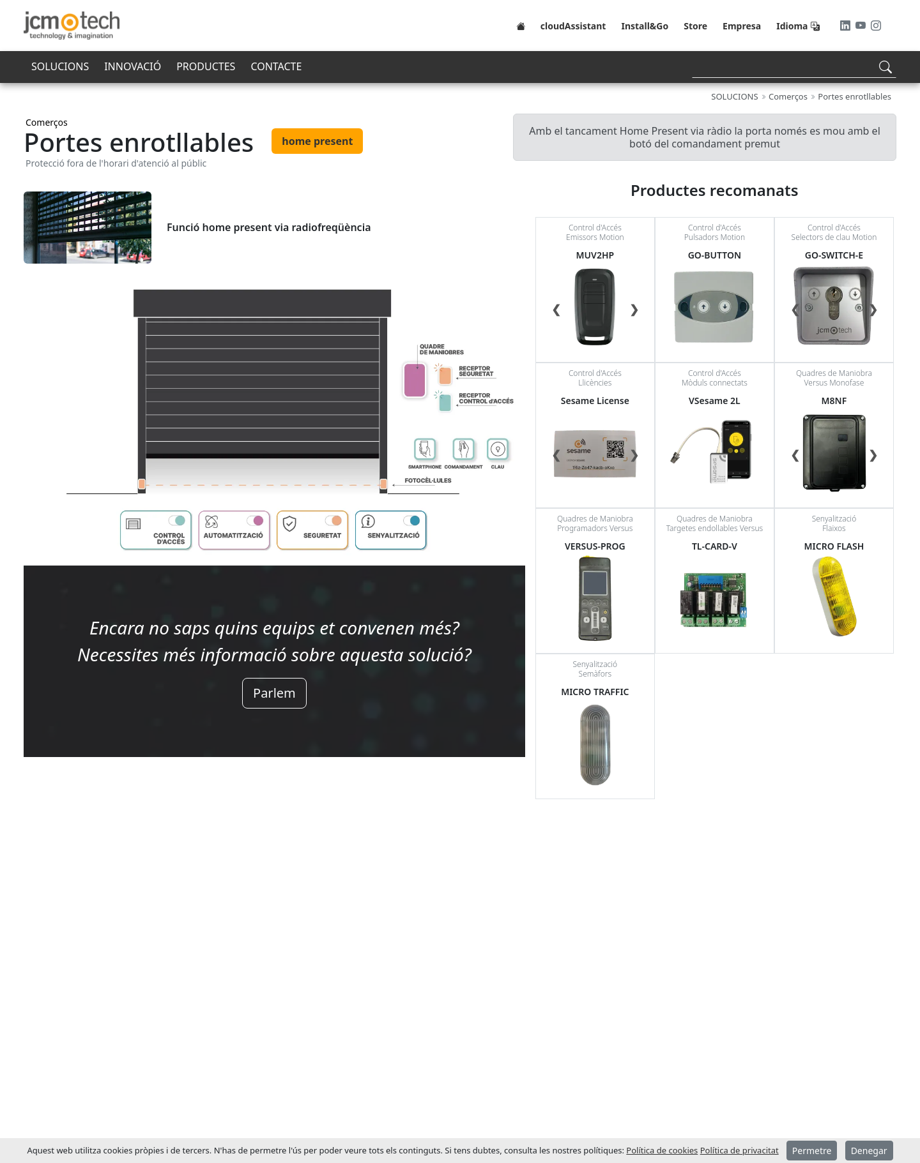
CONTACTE (276, 66)
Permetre (812, 1150)
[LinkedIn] (846, 26)
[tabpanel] (274, 466)
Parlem (274, 693)
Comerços (47, 122)
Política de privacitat (739, 1150)
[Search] (794, 67)
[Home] (520, 26)
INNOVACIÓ (132, 66)
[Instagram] (876, 26)
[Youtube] (861, 26)
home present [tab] (317, 141)
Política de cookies (662, 1150)
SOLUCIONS (60, 66)
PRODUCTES (205, 66)
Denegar (869, 1150)
